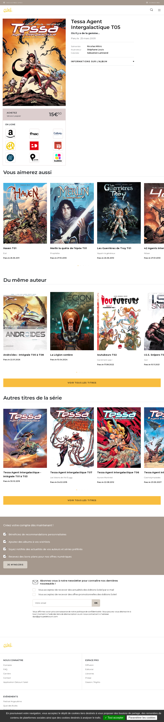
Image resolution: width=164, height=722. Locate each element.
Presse (88, 678)
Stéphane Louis (95, 49)
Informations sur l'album (102, 61)
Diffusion (89, 665)
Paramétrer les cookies (141, 717)
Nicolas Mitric (94, 46)
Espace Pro (154, 2)
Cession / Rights (92, 682)
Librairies (89, 673)
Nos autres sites (14, 2)
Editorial (89, 669)
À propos (7, 665)
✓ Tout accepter (114, 717)
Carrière (7, 673)
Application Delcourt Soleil (15, 682)
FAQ (5, 669)
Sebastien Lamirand (97, 53)
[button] (78, 265)
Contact (7, 678)
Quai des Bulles (10, 705)
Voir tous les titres (82, 382)
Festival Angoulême (12, 701)
